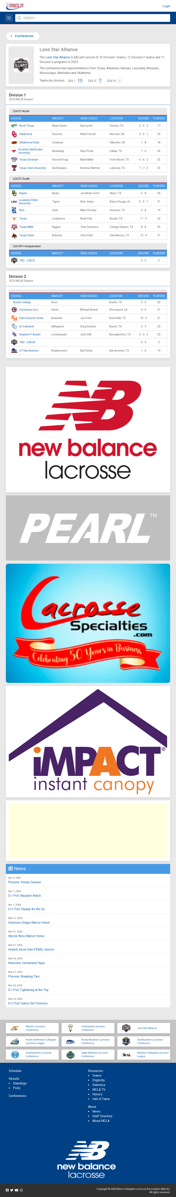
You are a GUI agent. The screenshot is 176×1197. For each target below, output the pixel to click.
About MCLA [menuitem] (101, 1121)
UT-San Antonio (29, 350)
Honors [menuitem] (97, 1094)
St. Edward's (26, 326)
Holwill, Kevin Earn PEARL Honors (31, 949)
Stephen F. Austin (30, 334)
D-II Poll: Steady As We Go (26, 909)
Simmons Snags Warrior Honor (29, 922)
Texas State (26, 235)
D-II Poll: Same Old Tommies (28, 1003)
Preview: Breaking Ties (24, 976)
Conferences (21, 36)
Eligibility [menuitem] (98, 1080)
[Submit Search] (19, 18)
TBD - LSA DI (27, 260)
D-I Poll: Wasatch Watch (24, 896)
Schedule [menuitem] (15, 1071)
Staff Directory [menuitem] (102, 1116)
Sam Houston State (31, 318)
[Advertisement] (88, 830)
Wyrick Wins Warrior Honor (26, 936)
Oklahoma (25, 134)
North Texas (26, 125)
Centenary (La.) (28, 309)
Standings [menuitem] (20, 1083)
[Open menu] (9, 18)
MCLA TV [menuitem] (98, 1089)
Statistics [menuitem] (98, 1085)
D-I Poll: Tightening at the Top (28, 990)
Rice (22, 210)
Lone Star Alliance (57, 57)
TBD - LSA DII (27, 342)
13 (80, 80)
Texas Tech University (32, 168)
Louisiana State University (28, 201)
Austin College (22, 302)
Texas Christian (28, 159)
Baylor (23, 193)
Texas (23, 218)
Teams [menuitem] (97, 1075)
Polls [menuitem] (16, 1088)
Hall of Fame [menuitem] (101, 1099)
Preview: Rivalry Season (24, 882)
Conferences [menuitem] (17, 1096)
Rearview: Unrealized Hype (26, 963)
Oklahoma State (29, 142)
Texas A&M (26, 226)
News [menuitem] (96, 1111)
